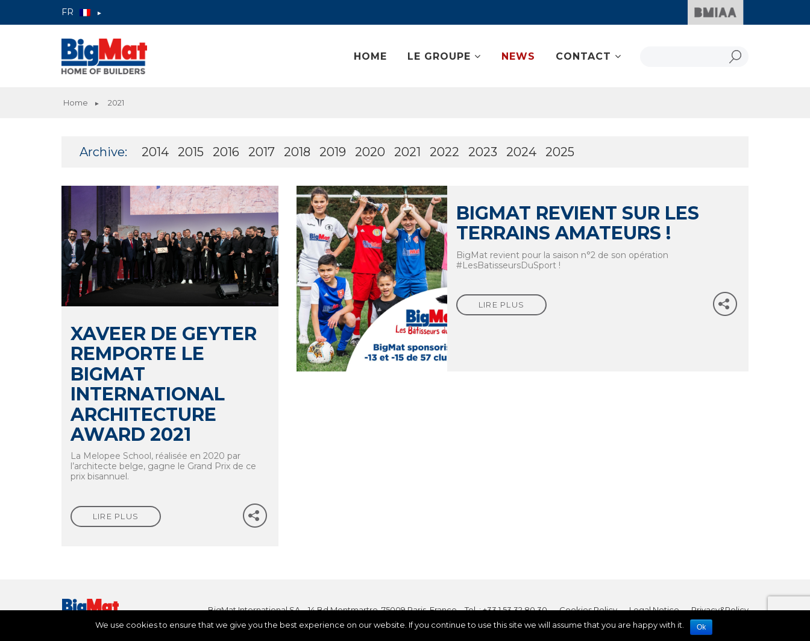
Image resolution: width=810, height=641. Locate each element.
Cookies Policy (588, 609)
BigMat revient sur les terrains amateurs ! (577, 223)
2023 (482, 152)
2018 (297, 152)
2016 (226, 152)
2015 (191, 152)
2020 (370, 152)
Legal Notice (654, 609)
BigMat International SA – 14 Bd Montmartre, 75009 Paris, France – (336, 609)
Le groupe (439, 56)
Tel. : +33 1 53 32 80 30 (506, 609)
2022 (444, 152)
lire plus (116, 516)
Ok (701, 627)
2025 (559, 152)
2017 (261, 152)
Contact (583, 56)
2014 (155, 152)
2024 (521, 152)
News (518, 56)
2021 (407, 152)
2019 (332, 152)
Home (370, 56)
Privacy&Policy (720, 609)
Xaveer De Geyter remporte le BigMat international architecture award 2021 (164, 384)
